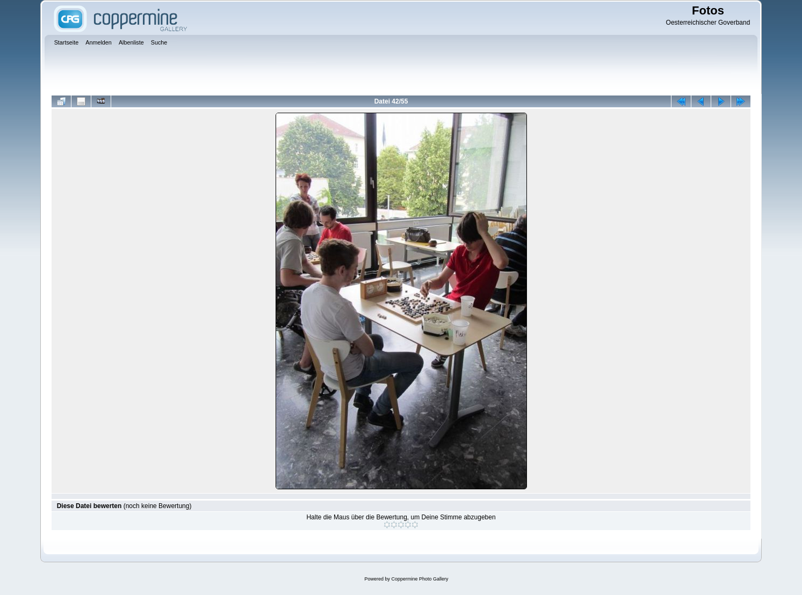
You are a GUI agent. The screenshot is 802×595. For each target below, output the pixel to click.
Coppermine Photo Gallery (419, 579)
